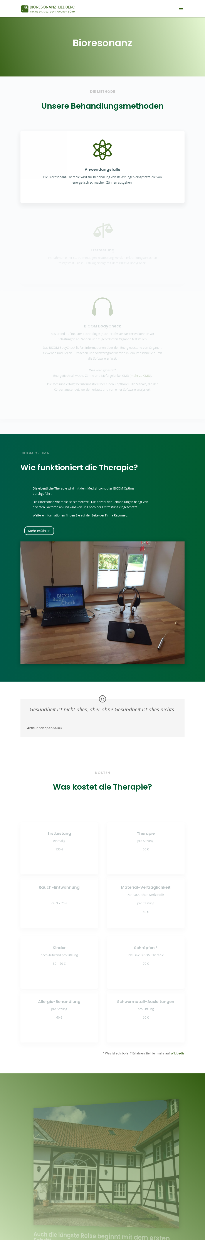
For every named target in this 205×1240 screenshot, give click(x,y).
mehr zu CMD (140, 375)
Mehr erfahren (39, 530)
